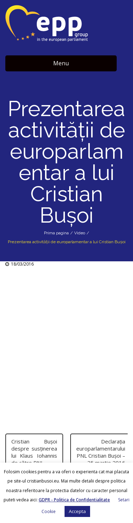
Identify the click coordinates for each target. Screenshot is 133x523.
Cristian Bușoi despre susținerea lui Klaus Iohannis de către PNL (34, 452)
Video (79, 232)
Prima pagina (56, 232)
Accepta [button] (77, 511)
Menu (61, 63)
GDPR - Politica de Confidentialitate (74, 500)
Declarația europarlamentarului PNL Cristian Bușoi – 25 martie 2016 (100, 452)
